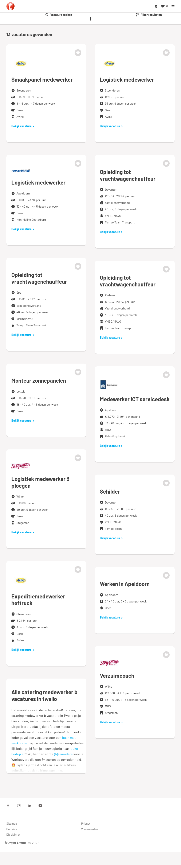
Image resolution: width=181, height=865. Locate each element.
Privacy (85, 823)
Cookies (11, 829)
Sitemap (11, 823)
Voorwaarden (89, 829)
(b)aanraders (63, 754)
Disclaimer (13, 834)
